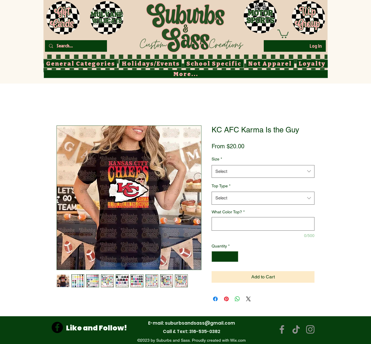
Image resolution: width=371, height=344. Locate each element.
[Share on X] (248, 298)
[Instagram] (310, 329)
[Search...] (76, 46)
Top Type (221, 186)
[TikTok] (296, 329)
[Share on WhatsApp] (237, 298)
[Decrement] (216, 256)
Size (217, 159)
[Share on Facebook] (215, 298)
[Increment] (233, 256)
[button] (283, 33)
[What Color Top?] (263, 224)
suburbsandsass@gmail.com (200, 323)
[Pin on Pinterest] (226, 298)
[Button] (191, 26)
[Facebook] (57, 327)
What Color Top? (228, 212)
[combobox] (263, 171)
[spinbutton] (225, 256)
